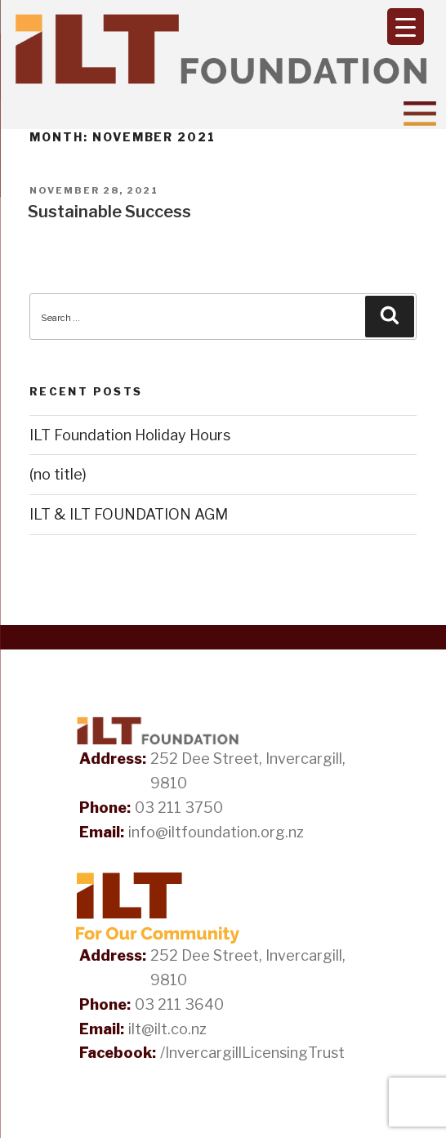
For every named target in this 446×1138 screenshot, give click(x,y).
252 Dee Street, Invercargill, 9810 (248, 771)
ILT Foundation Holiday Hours (129, 435)
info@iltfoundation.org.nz (216, 832)
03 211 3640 (179, 1004)
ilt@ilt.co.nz (167, 1029)
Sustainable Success (109, 211)
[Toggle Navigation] (420, 113)
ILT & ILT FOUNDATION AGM (128, 514)
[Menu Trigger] (405, 26)
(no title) (58, 474)
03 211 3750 (179, 807)
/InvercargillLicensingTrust (252, 1052)
